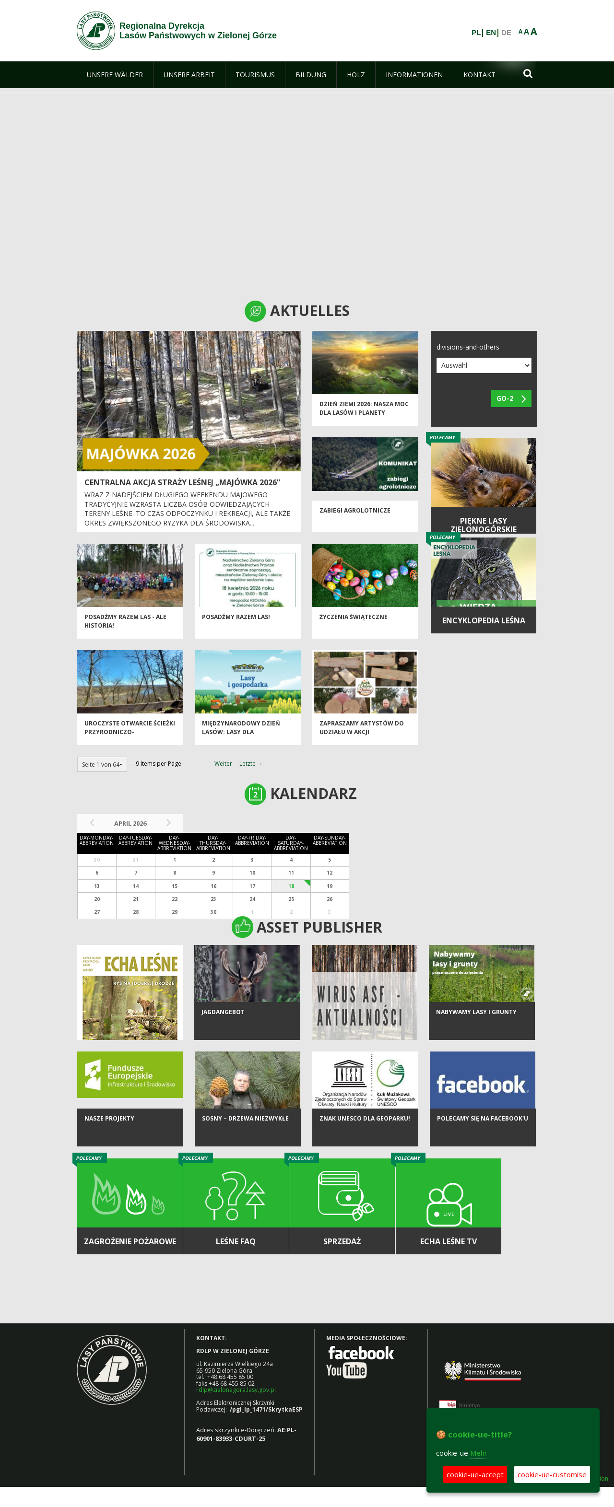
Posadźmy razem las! (236, 623)
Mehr (478, 1453)
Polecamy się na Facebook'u (482, 1130)
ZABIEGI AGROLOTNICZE (354, 516)
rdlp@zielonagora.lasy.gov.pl (236, 1390)
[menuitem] (115, 74)
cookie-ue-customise (552, 1474)
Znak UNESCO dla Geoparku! (364, 1130)
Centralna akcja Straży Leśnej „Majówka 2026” (182, 482)
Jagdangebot (223, 1024)
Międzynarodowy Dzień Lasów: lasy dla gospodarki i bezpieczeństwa (241, 741)
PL (476, 32)
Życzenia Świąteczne (353, 623)
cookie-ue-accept (475, 1474)
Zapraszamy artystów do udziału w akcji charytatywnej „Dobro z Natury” (361, 741)
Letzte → (251, 763)
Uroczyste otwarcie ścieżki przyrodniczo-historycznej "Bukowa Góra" (129, 741)
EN (491, 32)
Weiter (223, 763)
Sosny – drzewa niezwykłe (245, 1130)
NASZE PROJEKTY (109, 1130)
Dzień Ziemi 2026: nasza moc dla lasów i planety (364, 414)
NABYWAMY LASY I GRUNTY (476, 1024)
